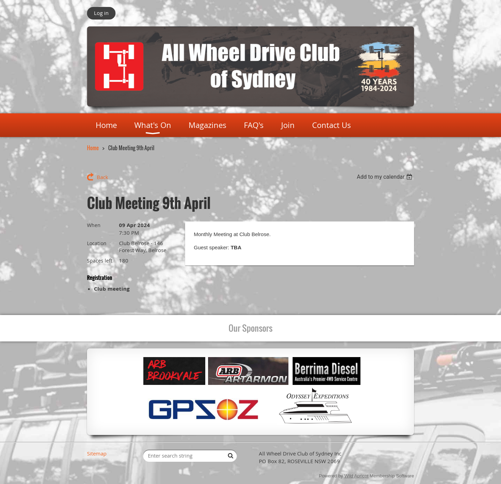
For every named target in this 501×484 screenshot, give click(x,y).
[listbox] (385, 176)
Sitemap (96, 453)
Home (93, 148)
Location (96, 243)
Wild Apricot (356, 475)
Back (102, 177)
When (94, 225)
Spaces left (99, 260)
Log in (101, 12)
